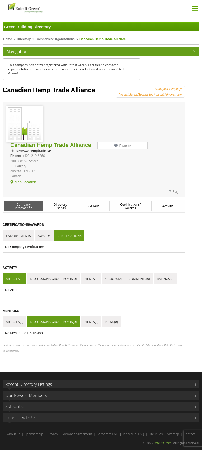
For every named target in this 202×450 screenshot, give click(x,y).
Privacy (53, 434)
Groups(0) (113, 278)
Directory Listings (60, 206)
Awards (44, 235)
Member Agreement (77, 434)
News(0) (111, 322)
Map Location (25, 182)
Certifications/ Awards (130, 206)
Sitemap (173, 434)
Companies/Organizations (55, 39)
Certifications (70, 235)
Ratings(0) (165, 278)
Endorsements (18, 235)
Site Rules (155, 434)
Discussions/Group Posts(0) (53, 278)
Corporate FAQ (107, 434)
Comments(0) (139, 278)
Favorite (125, 145)
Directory (24, 39)
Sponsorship (34, 434)
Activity (167, 206)
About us (13, 434)
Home (7, 39)
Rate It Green (162, 443)
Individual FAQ (133, 434)
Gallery (93, 206)
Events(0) (90, 278)
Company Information (23, 206)
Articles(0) (15, 278)
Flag (175, 191)
